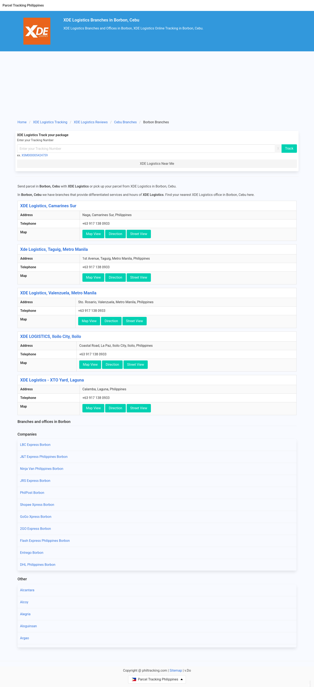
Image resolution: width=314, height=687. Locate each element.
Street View (138, 234)
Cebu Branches (125, 122)
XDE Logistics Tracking (50, 122)
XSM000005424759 (35, 155)
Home (22, 122)
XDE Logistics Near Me (157, 164)
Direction (115, 234)
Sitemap (176, 670)
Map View (93, 234)
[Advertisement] (157, 82)
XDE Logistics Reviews (91, 122)
